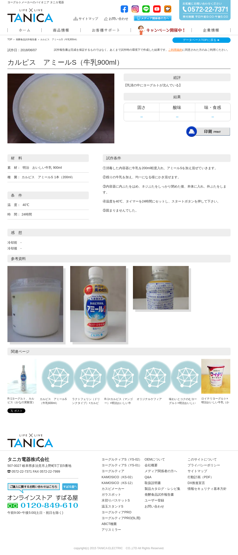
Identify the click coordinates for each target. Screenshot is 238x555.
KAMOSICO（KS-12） (118, 483)
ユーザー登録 (154, 500)
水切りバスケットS (116, 500)
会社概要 (151, 465)
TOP (9, 39)
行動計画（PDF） (201, 477)
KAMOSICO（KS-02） (118, 477)
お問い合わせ (118, 18)
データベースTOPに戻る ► (201, 40)
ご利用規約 (175, 49)
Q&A (148, 477)
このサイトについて (202, 459)
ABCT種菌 (109, 524)
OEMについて (155, 459)
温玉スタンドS (112, 506)
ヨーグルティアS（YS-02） (122, 459)
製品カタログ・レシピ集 (162, 489)
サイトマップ (88, 18)
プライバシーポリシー (204, 465)
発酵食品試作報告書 (26, 39)
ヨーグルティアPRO (116, 512)
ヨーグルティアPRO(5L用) (121, 518)
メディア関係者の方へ (153, 18)
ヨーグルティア (113, 471)
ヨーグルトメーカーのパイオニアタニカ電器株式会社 (30, 15)
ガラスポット (111, 494)
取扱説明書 (153, 483)
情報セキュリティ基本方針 (207, 489)
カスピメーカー (113, 489)
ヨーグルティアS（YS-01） (122, 465)
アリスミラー (111, 529)
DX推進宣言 (196, 483)
